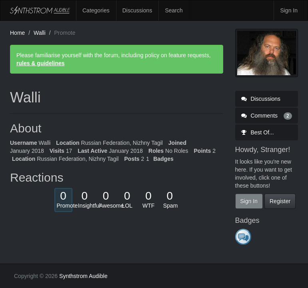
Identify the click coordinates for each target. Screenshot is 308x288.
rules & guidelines (40, 63)
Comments (266, 116)
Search (173, 10)
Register (280, 201)
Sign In (289, 10)
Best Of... (257, 132)
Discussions (137, 10)
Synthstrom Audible (40, 10)
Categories (96, 10)
